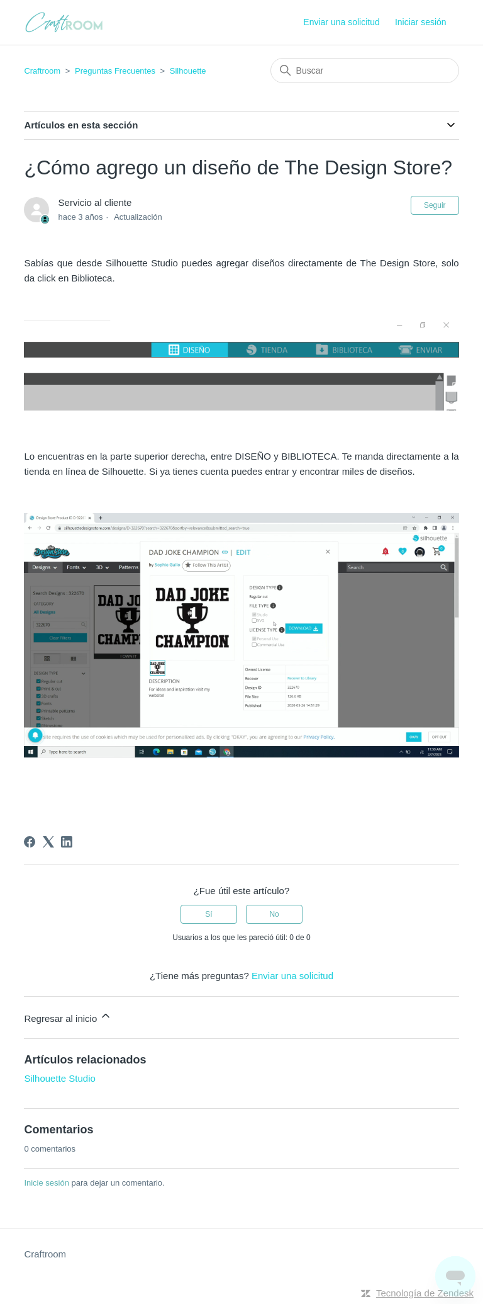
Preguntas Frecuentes (115, 71)
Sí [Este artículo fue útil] (208, 914)
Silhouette (188, 71)
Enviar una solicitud (341, 22)
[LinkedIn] (66, 842)
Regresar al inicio (68, 1016)
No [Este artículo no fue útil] (274, 914)
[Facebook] (29, 842)
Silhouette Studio (59, 1078)
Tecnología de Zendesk (425, 1293)
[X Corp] (48, 842)
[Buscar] (364, 70)
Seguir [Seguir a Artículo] (435, 205)
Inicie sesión (46, 1183)
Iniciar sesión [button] (421, 22)
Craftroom (42, 71)
